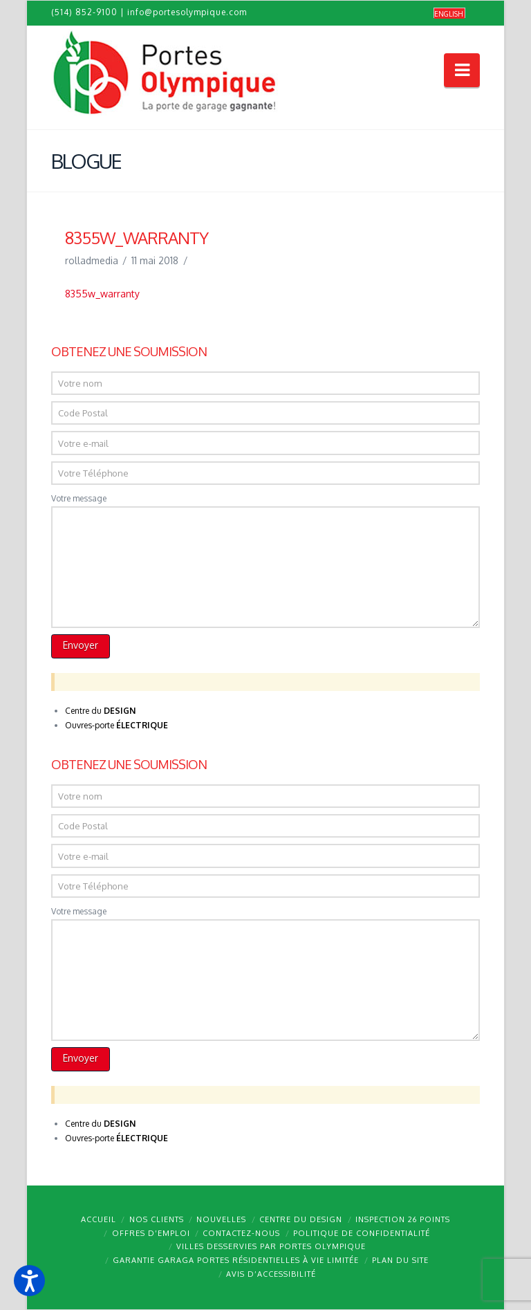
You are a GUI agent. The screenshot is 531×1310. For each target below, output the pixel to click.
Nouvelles (221, 1219)
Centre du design (300, 1219)
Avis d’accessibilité (271, 1274)
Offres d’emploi (151, 1233)
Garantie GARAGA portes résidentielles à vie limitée (236, 1260)
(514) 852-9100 (84, 12)
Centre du (100, 710)
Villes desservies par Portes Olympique (271, 1246)
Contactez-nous (241, 1233)
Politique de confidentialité (361, 1233)
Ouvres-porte (116, 725)
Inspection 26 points (402, 1219)
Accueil (98, 1219)
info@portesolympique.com (187, 12)
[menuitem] (449, 13)
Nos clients (156, 1219)
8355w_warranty (102, 293)
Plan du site (400, 1260)
